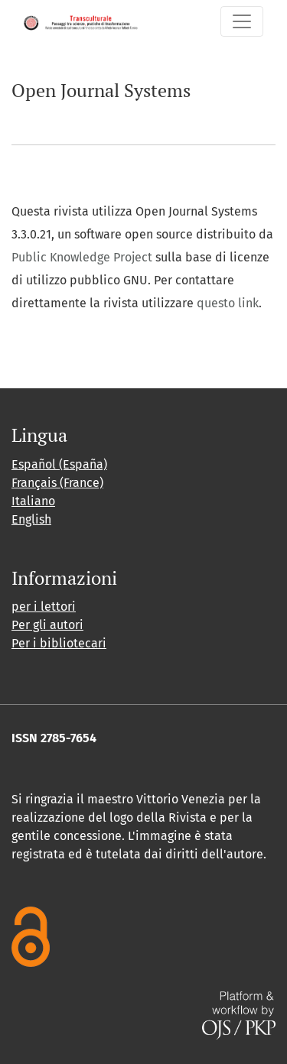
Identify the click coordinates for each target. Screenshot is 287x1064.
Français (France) (57, 482)
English (31, 519)
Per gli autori (47, 625)
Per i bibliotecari (58, 643)
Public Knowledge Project (81, 257)
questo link (228, 303)
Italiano (33, 501)
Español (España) (59, 464)
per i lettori (43, 606)
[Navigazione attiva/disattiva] (241, 21)
